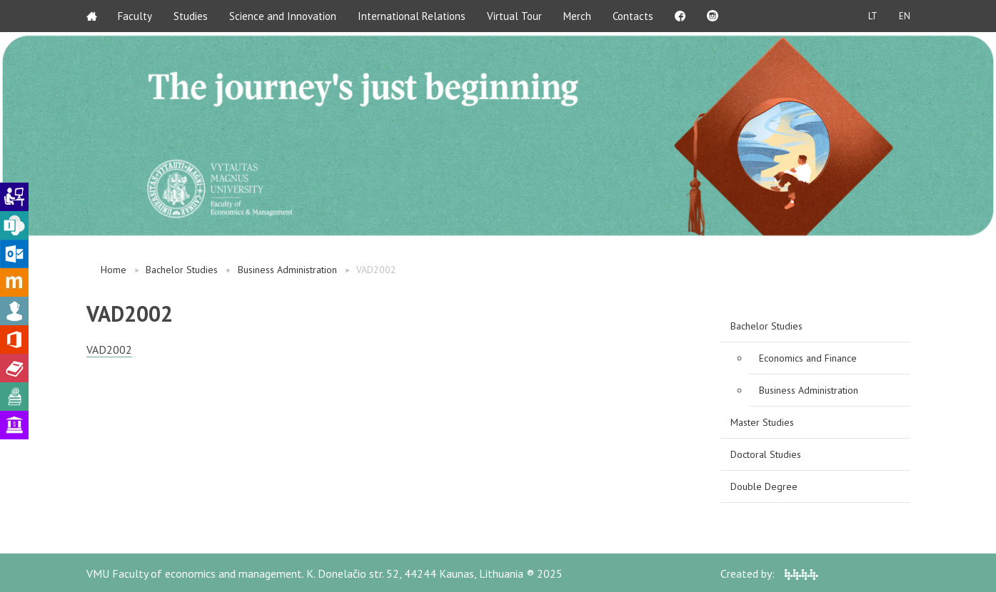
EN (904, 16)
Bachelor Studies (182, 269)
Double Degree (764, 486)
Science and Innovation (283, 16)
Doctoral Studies (765, 454)
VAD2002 (109, 349)
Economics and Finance (808, 358)
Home (113, 269)
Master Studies (762, 422)
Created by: (769, 573)
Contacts (633, 16)
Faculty (136, 16)
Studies (191, 16)
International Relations (412, 16)
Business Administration (287, 269)
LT (872, 16)
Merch (578, 16)
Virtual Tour (515, 16)
